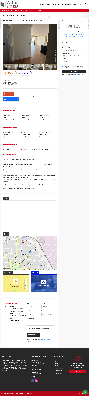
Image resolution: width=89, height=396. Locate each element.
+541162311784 (8, 10)
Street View (9, 73)
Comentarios (30, 318)
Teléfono (44, 311)
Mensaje (64, 58)
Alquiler (57, 366)
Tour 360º (24, 73)
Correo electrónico (66, 48)
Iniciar (43, 286)
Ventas (48, 4)
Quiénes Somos (66, 4)
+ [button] (5, 238)
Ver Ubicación (14, 285)
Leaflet (43, 269)
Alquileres (56, 4)
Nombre (29, 303)
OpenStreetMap (52, 269)
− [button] (5, 240)
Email (28, 311)
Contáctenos (77, 4)
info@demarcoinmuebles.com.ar (19, 320)
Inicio (42, 4)
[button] (55, 25)
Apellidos (44, 303)
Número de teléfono (67, 53)
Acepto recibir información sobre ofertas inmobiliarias (39, 329)
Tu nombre (65, 42)
